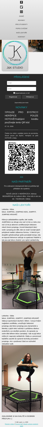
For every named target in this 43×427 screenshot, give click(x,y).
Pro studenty (21, 24)
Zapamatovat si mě (21, 93)
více (21, 177)
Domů (21, 16)
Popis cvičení (21, 28)
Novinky (21, 20)
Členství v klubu (9, 424)
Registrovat (13, 97)
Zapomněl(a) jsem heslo (21, 102)
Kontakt (21, 37)
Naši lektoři (21, 33)
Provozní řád (18, 424)
